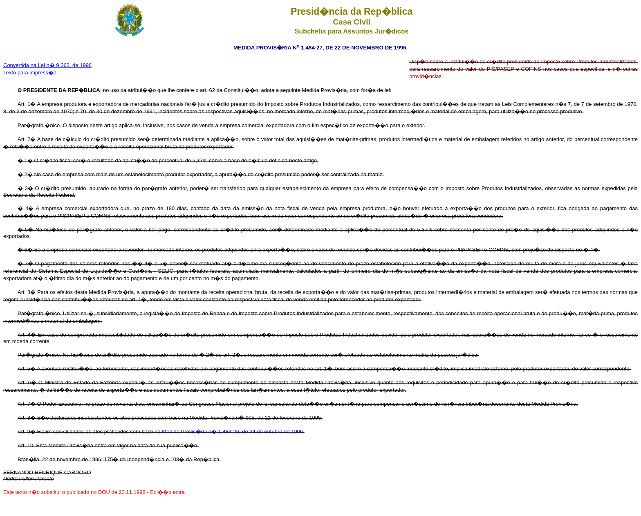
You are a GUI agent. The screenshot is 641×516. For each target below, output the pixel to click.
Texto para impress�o (29, 73)
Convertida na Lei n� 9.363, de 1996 (47, 65)
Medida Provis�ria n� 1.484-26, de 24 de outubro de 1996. (233, 432)
